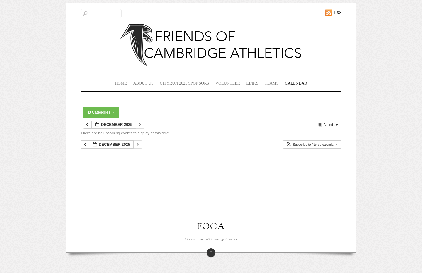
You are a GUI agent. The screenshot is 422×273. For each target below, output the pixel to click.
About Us (143, 83)
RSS (337, 13)
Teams (271, 83)
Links (252, 83)
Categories (101, 112)
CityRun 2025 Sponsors (184, 83)
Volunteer (227, 83)
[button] (312, 145)
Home (121, 83)
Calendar (296, 83)
